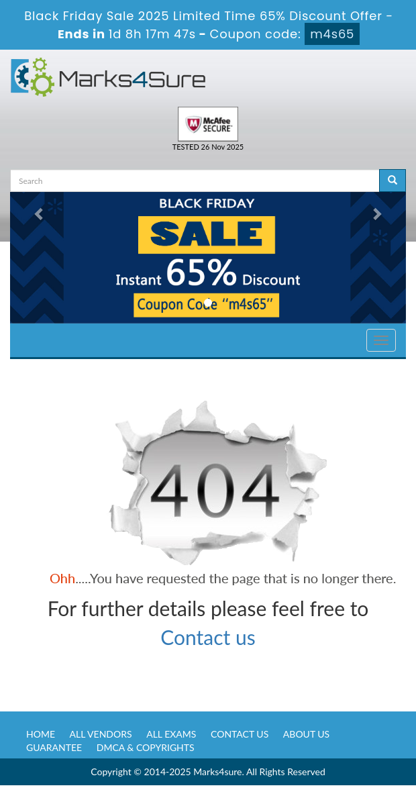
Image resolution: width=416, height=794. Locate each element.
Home (40, 734)
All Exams (171, 734)
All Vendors (101, 734)
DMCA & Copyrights (146, 747)
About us (306, 734)
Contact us (207, 637)
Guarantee (54, 747)
